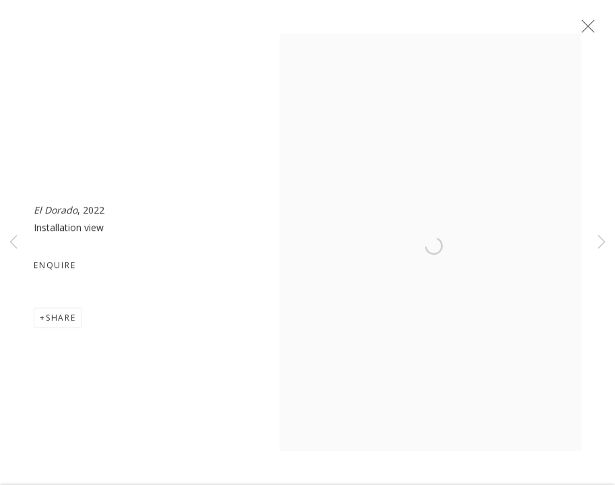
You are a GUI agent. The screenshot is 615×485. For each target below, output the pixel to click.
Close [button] (585, 30)
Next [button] (601, 242)
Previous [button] (13, 242)
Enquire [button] (55, 267)
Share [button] (61, 320)
